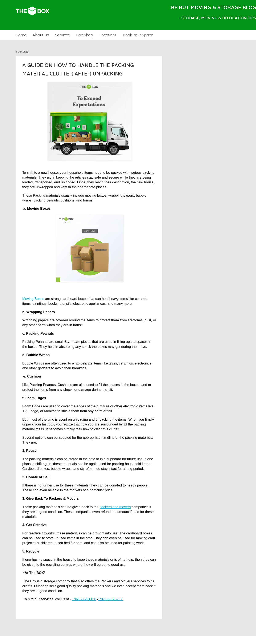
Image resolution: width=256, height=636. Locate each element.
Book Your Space (138, 35)
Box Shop (84, 35)
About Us (41, 35)
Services (62, 35)
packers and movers (115, 507)
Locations (107, 35)
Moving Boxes (33, 299)
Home (21, 35)
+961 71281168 (84, 599)
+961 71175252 (110, 599)
